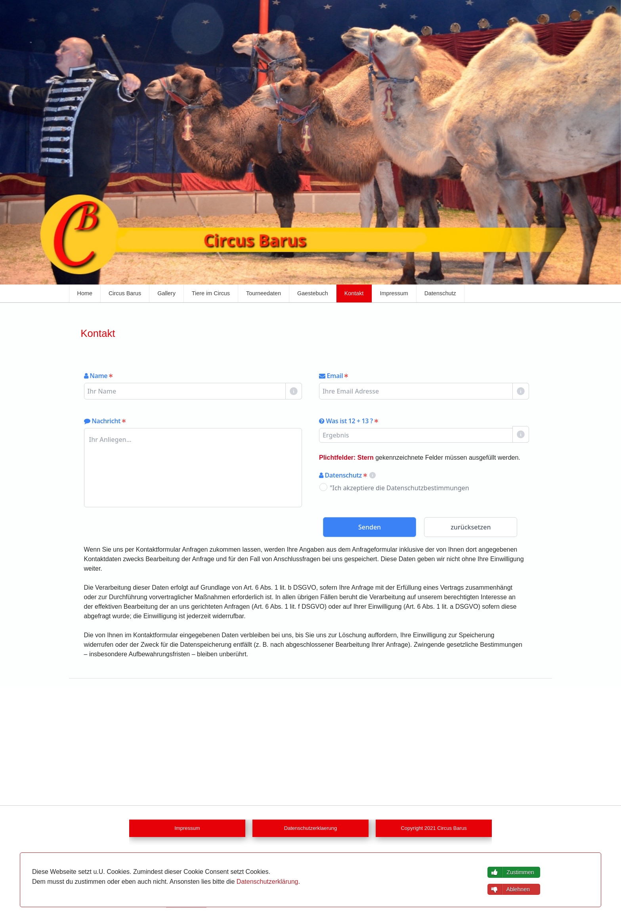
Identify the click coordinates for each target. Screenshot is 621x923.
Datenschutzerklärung (267, 881)
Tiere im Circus (211, 293)
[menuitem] (84, 293)
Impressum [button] (187, 828)
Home (84, 293)
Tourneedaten (263, 293)
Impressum (394, 293)
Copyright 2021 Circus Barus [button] (433, 828)
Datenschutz (440, 293)
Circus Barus (125, 293)
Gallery (166, 293)
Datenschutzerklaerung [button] (310, 828)
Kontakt (354, 293)
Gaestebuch (312, 293)
